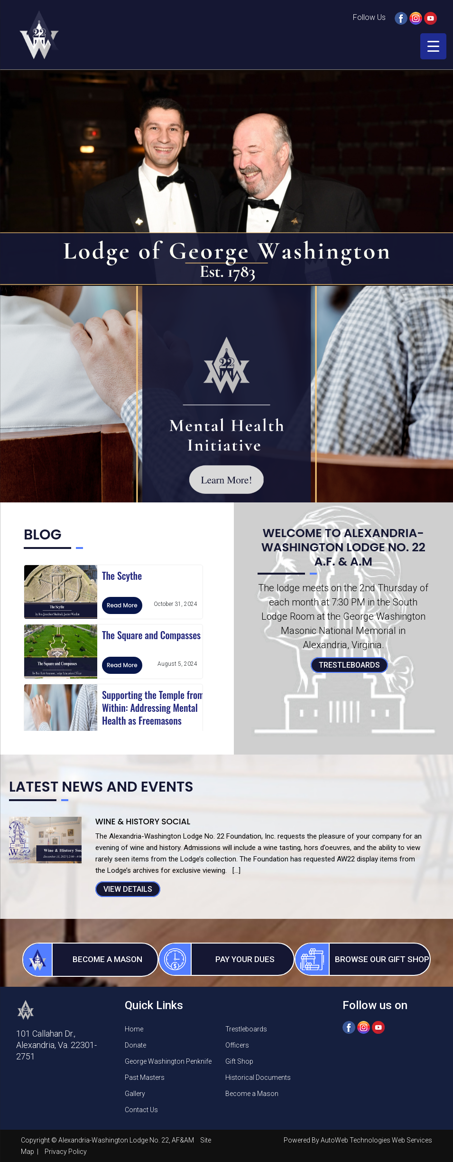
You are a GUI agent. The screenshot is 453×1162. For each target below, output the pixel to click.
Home (134, 1029)
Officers (237, 1045)
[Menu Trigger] (433, 46)
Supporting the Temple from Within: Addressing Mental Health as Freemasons (153, 708)
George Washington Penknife (168, 1061)
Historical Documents (258, 1077)
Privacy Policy (66, 1151)
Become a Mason (251, 1093)
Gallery (135, 1093)
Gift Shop (239, 1061)
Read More (122, 605)
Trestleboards (349, 665)
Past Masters (145, 1077)
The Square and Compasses (151, 635)
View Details (127, 889)
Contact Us (141, 1110)
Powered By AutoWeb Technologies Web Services (358, 1140)
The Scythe (122, 575)
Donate (135, 1045)
